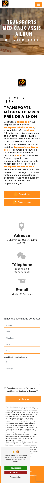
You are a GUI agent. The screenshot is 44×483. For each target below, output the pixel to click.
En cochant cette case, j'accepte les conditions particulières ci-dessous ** (22, 385)
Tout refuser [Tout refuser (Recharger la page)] (16, 473)
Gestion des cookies (30, 478)
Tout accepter (15, 468)
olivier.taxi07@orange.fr (22, 290)
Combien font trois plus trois (16, 353)
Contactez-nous (22, 202)
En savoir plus (22, 194)
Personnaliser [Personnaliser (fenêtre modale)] (15, 477)
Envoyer (25, 395)
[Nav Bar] (38, 4)
